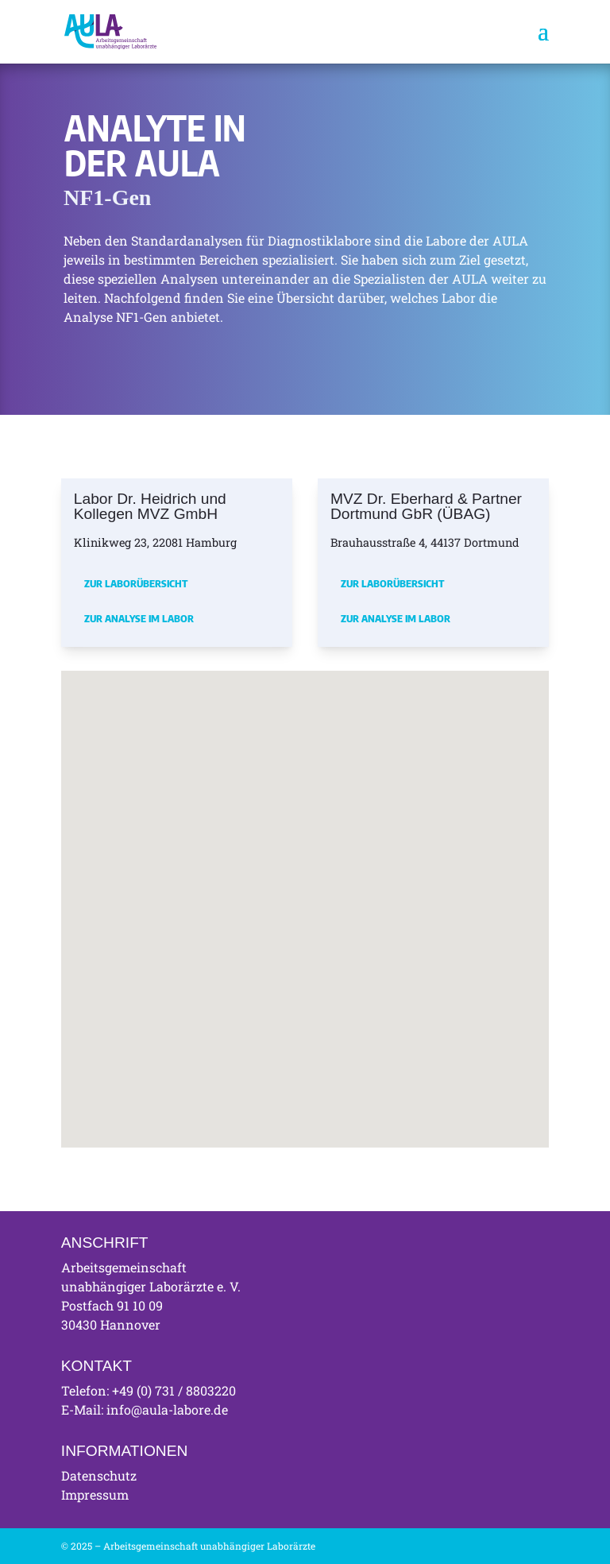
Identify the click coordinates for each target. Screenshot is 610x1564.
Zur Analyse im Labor (139, 618)
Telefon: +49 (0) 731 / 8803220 (148, 1390)
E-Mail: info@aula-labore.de (144, 1409)
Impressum (95, 1494)
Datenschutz (99, 1475)
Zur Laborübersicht (135, 583)
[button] (213, 875)
